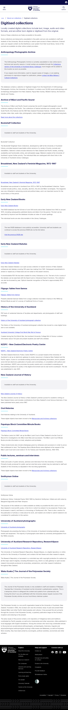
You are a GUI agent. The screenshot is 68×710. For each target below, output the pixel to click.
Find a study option (23, 676)
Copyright (50, 695)
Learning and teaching (24, 672)
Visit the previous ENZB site (13, 235)
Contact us (38, 651)
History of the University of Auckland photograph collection (21, 320)
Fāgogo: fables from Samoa (10, 295)
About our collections (14, 18)
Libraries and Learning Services (24, 667)
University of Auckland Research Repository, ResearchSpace (21, 548)
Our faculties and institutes (23, 655)
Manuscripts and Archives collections (44, 418)
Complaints (38, 667)
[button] (66, 2)
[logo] (34, 8)
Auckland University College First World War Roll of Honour (21, 332)
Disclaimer (63, 695)
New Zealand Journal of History (11, 394)
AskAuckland (38, 654)
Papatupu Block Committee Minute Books (15, 431)
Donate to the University (42, 663)
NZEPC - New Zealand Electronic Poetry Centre (17, 351)
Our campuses (22, 663)
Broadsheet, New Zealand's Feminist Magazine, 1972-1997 (20, 182)
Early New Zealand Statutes (10, 263)
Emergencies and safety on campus (42, 659)
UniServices (21, 690)
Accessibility (43, 695)
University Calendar (23, 683)
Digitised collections (30, 18)
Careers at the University (25, 687)
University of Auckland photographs (13, 527)
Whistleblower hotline (41, 674)
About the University (24, 651)
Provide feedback (40, 670)
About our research (23, 660)
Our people (21, 679)
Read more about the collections (11, 117)
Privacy (57, 695)
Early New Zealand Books (9, 206)
